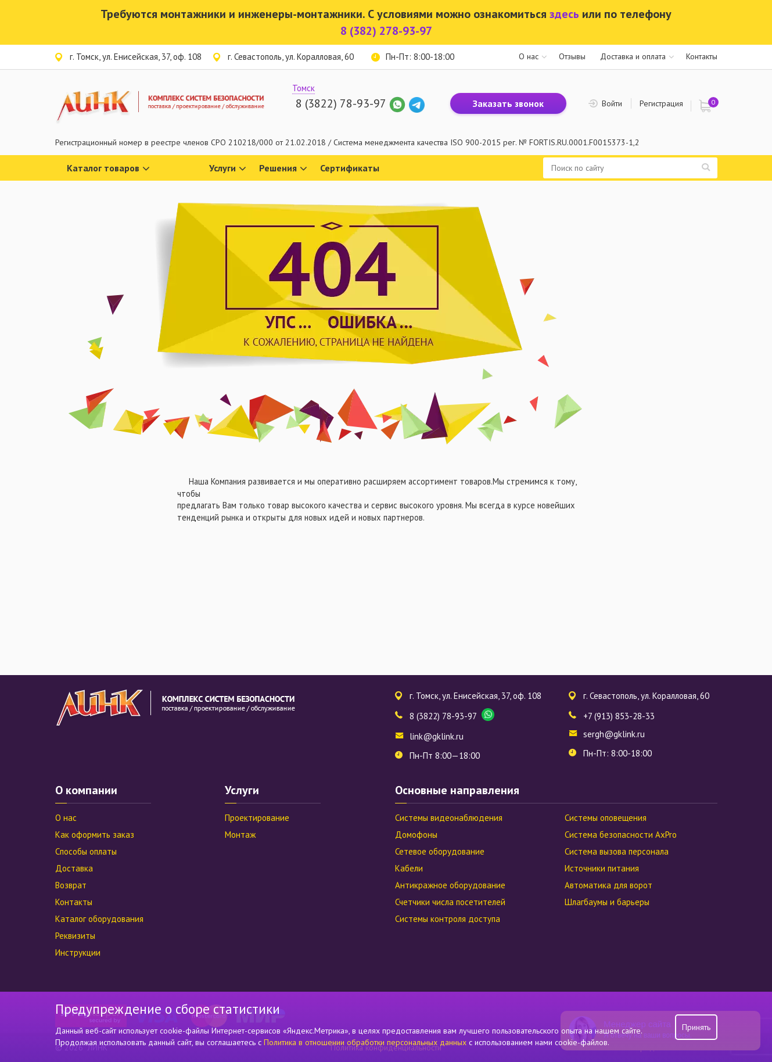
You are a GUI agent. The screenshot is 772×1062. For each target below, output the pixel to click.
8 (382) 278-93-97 (386, 30)
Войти (612, 103)
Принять (696, 1027)
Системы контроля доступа (447, 918)
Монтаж (240, 834)
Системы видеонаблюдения (448, 817)
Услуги (227, 168)
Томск (303, 88)
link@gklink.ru (437, 736)
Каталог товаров (108, 168)
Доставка (74, 868)
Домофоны (416, 834)
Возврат (71, 885)
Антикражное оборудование (450, 885)
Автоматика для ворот (608, 885)
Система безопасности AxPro (621, 834)
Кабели (409, 868)
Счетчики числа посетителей (450, 901)
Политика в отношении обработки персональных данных (366, 1042)
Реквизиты (75, 935)
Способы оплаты (86, 851)
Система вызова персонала (617, 851)
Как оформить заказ (94, 834)
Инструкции (77, 952)
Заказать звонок (508, 103)
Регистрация (661, 103)
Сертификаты (349, 168)
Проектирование (257, 817)
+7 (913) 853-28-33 (619, 716)
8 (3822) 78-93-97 (341, 103)
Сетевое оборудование (439, 851)
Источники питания (602, 868)
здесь (564, 13)
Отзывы (572, 56)
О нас (528, 56)
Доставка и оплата (633, 56)
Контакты (701, 56)
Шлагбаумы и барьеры (607, 901)
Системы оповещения (606, 817)
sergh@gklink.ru (614, 734)
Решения (283, 168)
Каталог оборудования (99, 918)
